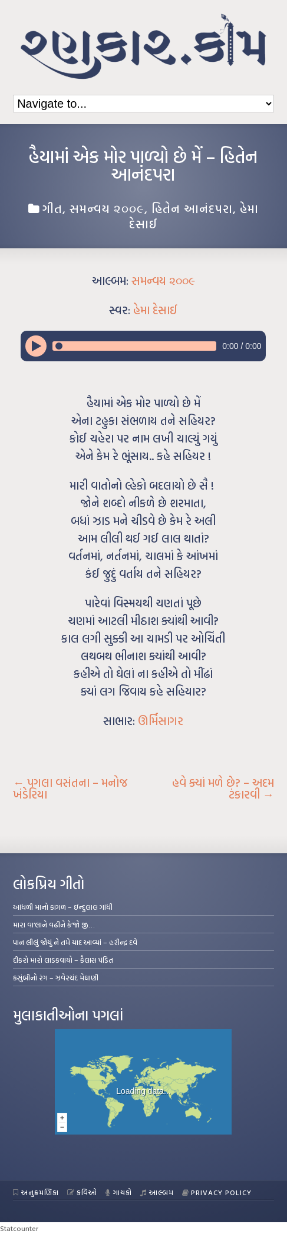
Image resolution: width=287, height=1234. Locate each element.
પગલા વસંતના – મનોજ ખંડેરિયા (70, 788)
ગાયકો (118, 1192)
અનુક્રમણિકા (36, 1192)
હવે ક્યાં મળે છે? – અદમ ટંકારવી (223, 788)
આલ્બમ (157, 1192)
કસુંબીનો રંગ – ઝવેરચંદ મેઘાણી (55, 977)
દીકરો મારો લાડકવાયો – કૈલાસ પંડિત (63, 959)
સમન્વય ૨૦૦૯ (107, 208)
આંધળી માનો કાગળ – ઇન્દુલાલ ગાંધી (63, 907)
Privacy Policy (217, 1192)
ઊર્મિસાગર (160, 721)
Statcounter (19, 1228)
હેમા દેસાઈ (155, 310)
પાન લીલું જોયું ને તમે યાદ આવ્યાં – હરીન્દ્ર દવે (75, 942)
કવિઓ (82, 1192)
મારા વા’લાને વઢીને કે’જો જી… (54, 924)
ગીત (52, 208)
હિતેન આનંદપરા (192, 208)
